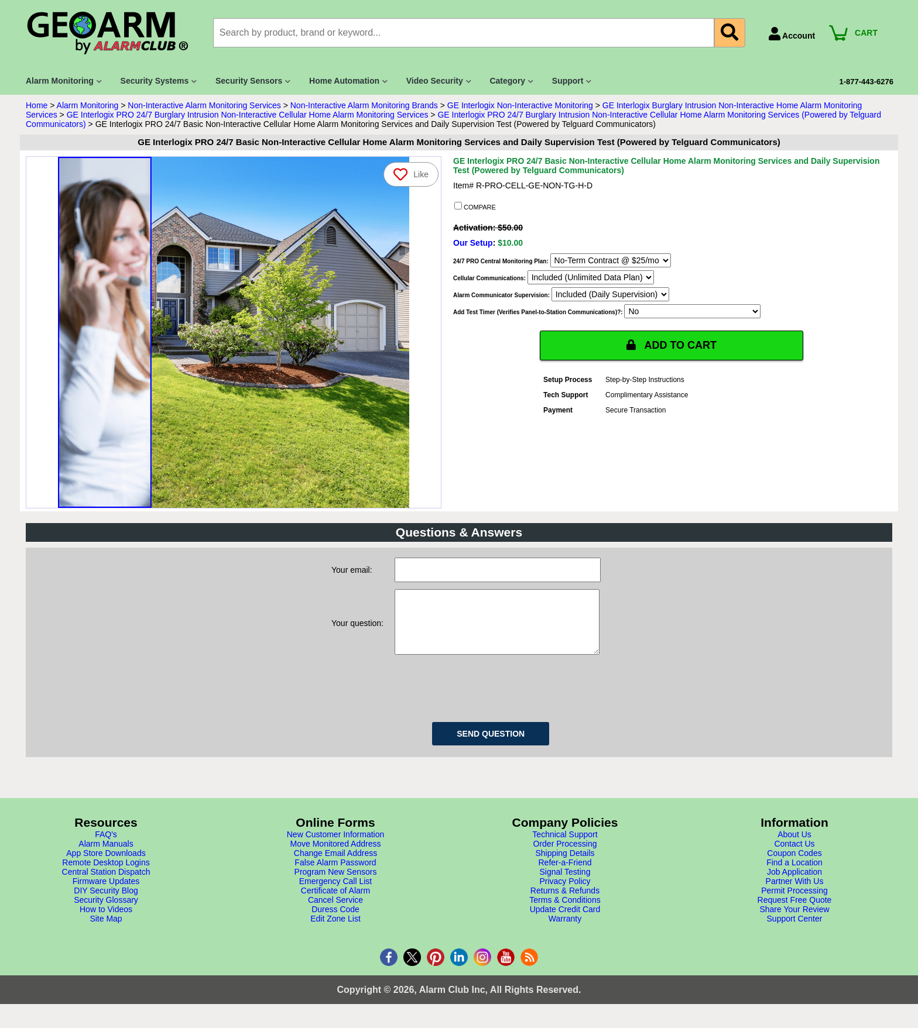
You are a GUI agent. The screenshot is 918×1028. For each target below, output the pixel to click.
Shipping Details (564, 864)
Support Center (795, 930)
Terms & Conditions (564, 911)
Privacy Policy (564, 893)
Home (36, 105)
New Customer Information (336, 846)
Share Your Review (794, 921)
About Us (794, 846)
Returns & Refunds (565, 902)
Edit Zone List (335, 930)
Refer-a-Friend (564, 874)
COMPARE (475, 206)
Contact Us (794, 855)
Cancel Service (335, 911)
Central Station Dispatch (106, 883)
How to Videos (106, 921)
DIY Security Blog (106, 902)
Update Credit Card (565, 921)
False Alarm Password (335, 874)
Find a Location (794, 874)
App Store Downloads (105, 864)
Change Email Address (335, 864)
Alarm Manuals (105, 855)
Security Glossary (106, 911)
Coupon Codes (794, 864)
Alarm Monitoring (88, 105)
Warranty (565, 930)
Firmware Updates (106, 893)
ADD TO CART (671, 345)
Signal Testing (565, 883)
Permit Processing (794, 902)
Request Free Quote (795, 911)
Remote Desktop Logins (105, 874)
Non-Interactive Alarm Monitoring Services (204, 105)
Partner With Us (795, 893)
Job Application (794, 883)
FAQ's (106, 846)
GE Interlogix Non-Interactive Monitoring (520, 105)
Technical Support (564, 846)
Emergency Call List (335, 893)
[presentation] (484, 698)
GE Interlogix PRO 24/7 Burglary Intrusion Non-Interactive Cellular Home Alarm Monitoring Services (248, 114)
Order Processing (565, 855)
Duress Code (335, 921)
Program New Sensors (335, 883)
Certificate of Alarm (335, 902)
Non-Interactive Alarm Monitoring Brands (364, 105)
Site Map (106, 930)
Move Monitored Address (335, 855)
